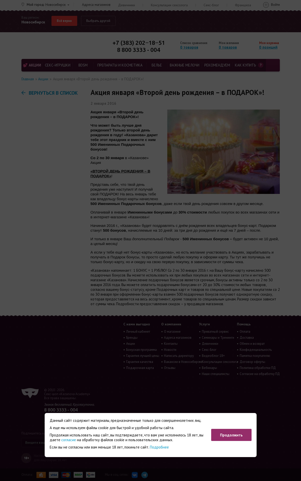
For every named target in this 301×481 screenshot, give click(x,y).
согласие (68, 439)
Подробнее (159, 447)
